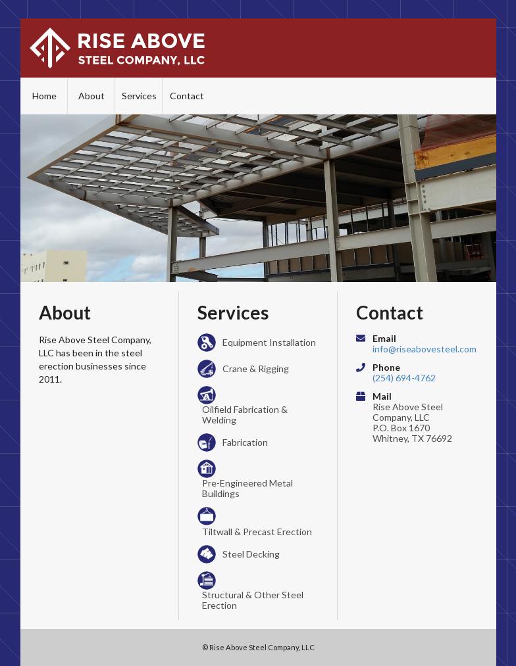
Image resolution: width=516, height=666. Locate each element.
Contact (187, 95)
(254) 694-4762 (404, 377)
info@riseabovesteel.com (425, 348)
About (91, 95)
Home (44, 95)
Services (139, 95)
